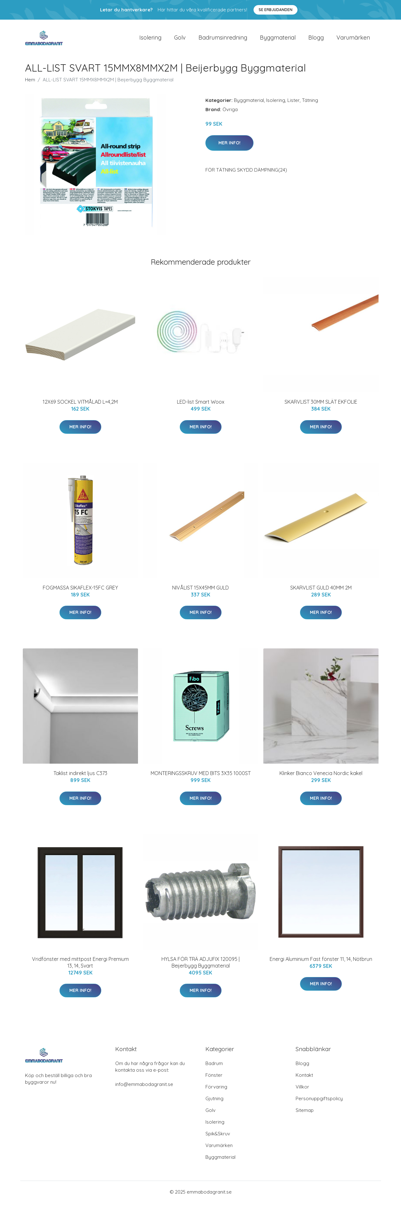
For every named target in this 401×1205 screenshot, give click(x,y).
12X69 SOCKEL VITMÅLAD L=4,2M (80, 404)
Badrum (214, 1066)
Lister (293, 102)
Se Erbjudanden (275, 9)
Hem (30, 82)
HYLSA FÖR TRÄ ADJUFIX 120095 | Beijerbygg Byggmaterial (200, 964)
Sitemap (305, 1112)
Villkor (302, 1089)
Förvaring (216, 1089)
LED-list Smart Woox (200, 404)
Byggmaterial (278, 38)
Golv (180, 38)
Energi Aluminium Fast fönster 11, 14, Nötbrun (321, 961)
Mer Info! (229, 145)
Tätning (310, 102)
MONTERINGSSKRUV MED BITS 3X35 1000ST (201, 775)
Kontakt (304, 1077)
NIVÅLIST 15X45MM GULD (200, 589)
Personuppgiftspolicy (319, 1101)
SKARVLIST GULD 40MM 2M (321, 589)
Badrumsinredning (222, 38)
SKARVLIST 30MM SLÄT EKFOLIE (321, 404)
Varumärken (353, 38)
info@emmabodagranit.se (144, 1086)
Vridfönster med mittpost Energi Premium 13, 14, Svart (80, 964)
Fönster (213, 1077)
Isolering (150, 38)
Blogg (316, 38)
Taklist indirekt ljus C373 (80, 775)
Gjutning (214, 1101)
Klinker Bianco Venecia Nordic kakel (320, 775)
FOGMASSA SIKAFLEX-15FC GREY (80, 589)
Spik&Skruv (217, 1136)
